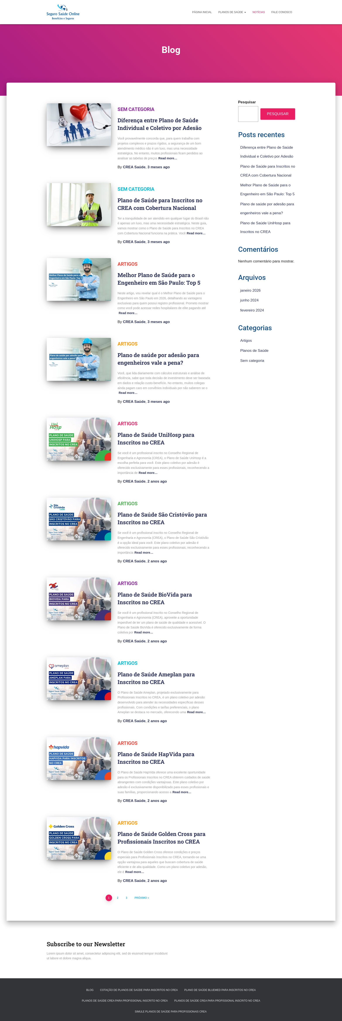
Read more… (167, 158)
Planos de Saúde (232, 12)
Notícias (259, 12)
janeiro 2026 (250, 290)
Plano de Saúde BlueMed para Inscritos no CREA (220, 990)
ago (158, 167)
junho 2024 (249, 300)
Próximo (141, 897)
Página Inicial (202, 12)
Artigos (128, 264)
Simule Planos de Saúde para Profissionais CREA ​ (171, 1011)
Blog (89, 990)
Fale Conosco (281, 12)
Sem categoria (136, 109)
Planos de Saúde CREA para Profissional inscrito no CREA (125, 1000)
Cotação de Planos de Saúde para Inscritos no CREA (139, 990)
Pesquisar (247, 102)
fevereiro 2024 (252, 310)
